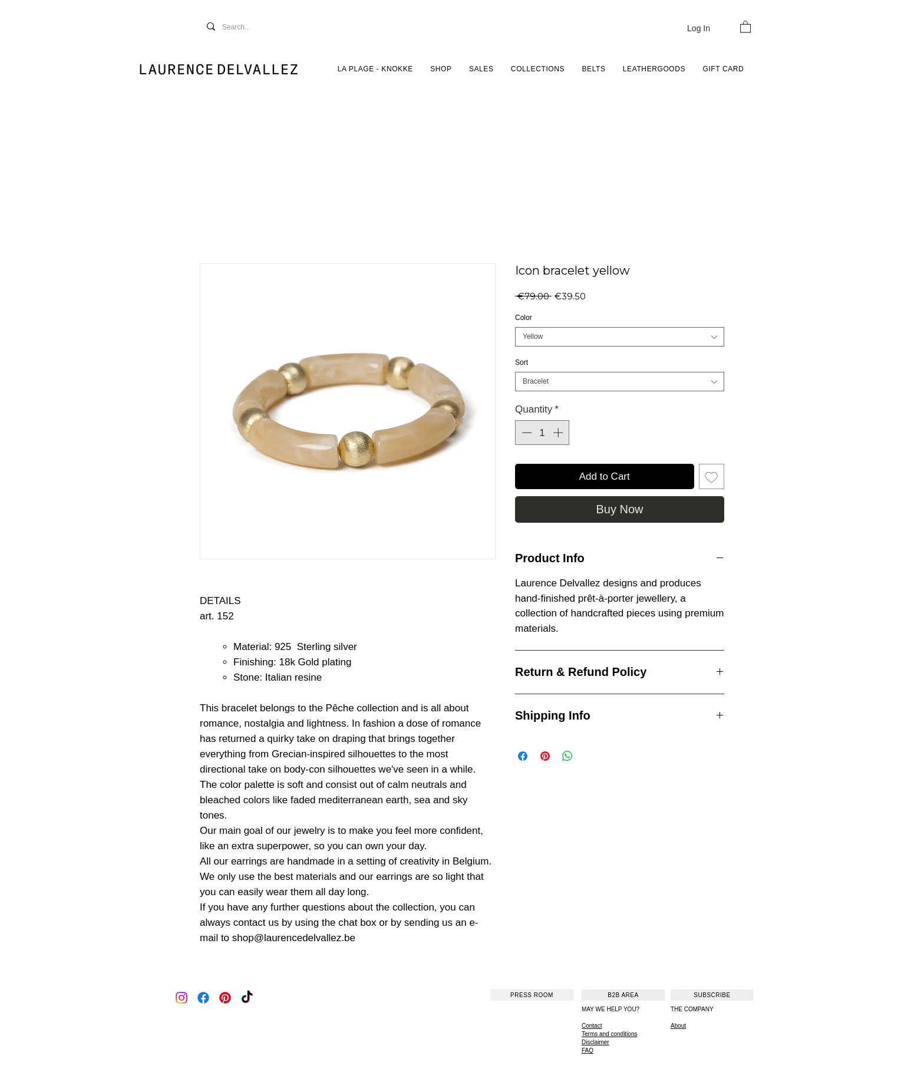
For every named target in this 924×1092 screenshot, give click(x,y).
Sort (521, 362)
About (678, 1025)
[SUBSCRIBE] (712, 995)
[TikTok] (247, 997)
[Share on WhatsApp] (567, 756)
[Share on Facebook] (523, 756)
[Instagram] (181, 997)
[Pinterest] (225, 997)
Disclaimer (595, 1042)
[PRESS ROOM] (531, 995)
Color (523, 318)
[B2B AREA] (623, 995)
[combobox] (619, 337)
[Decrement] (525, 432)
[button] (745, 26)
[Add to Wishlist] (712, 477)
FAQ (587, 1050)
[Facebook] (203, 997)
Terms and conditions (610, 1034)
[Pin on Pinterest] (545, 756)
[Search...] (249, 27)
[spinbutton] (542, 432)
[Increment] (559, 432)
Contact (592, 1025)
